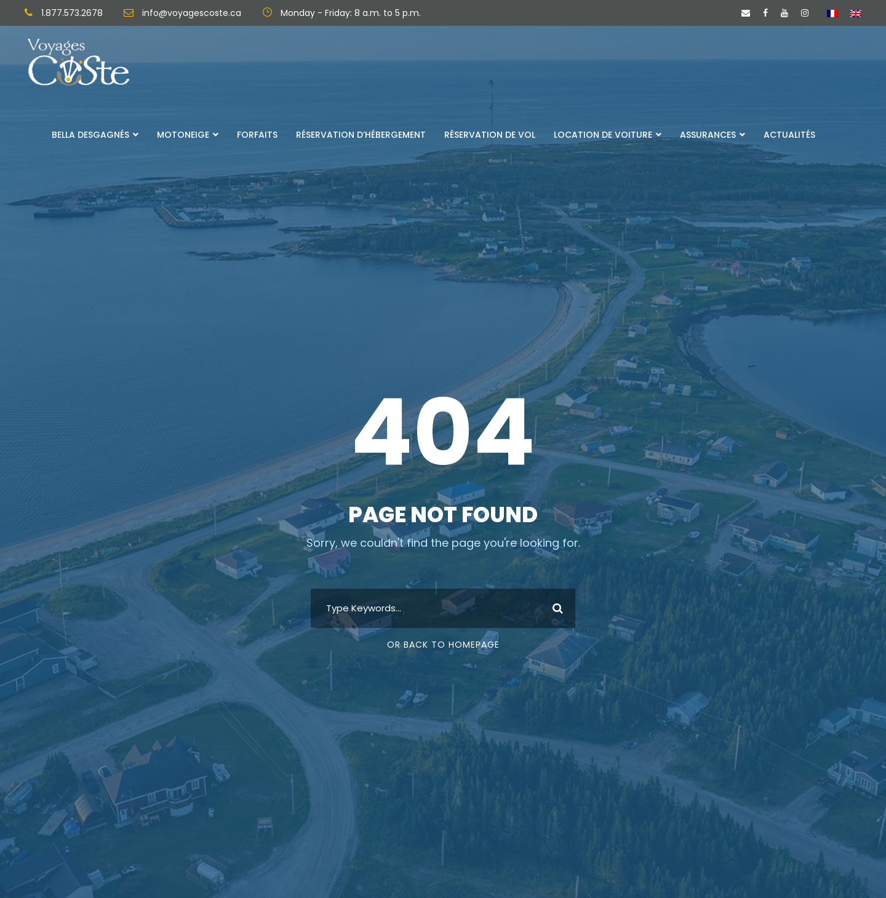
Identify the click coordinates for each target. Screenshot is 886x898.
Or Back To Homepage (443, 644)
